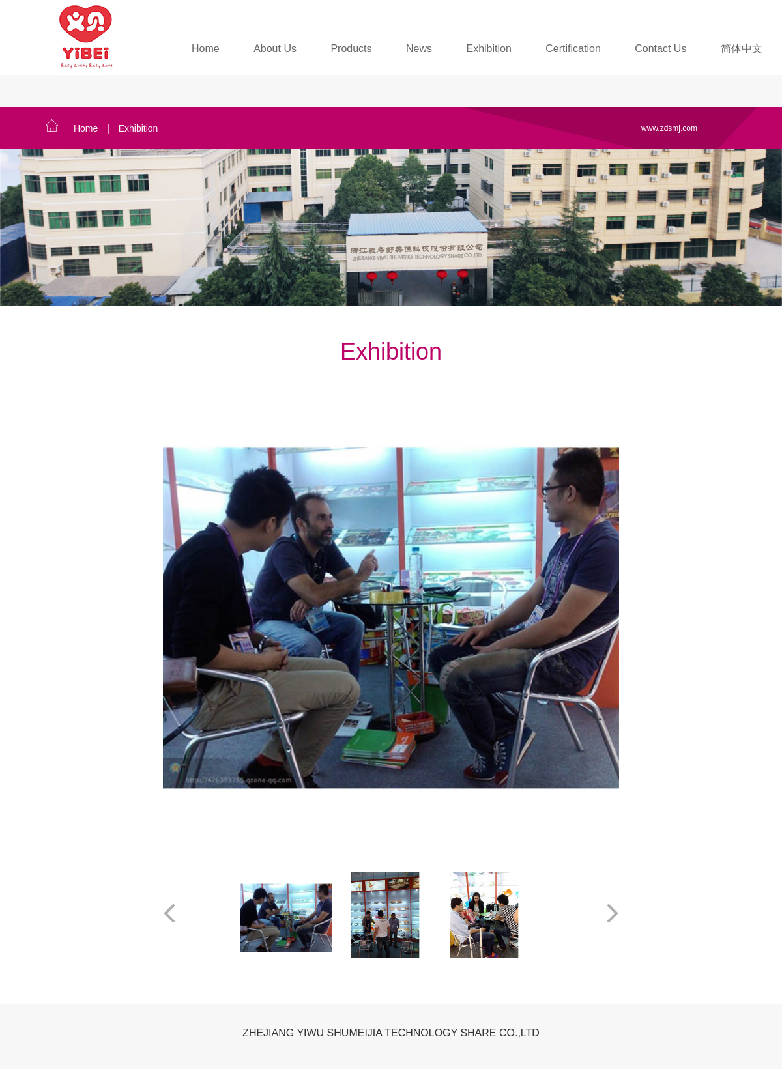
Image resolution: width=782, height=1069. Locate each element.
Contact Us (660, 48)
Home (206, 48)
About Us (275, 48)
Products (350, 48)
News (419, 48)
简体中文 (741, 48)
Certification (572, 48)
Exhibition (488, 48)
